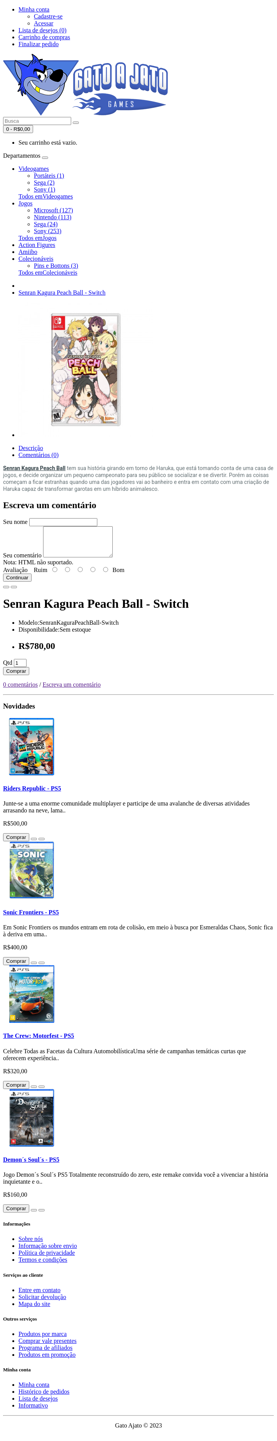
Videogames (33, 168)
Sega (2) (44, 182)
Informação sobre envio (47, 1251)
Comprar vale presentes (47, 1346)
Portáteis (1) (49, 175)
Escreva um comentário (72, 690)
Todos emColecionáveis (47, 272)
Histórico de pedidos (43, 1397)
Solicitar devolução (42, 1302)
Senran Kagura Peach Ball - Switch (61, 292)
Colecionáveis (35, 258)
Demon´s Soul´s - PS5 (31, 1165)
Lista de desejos (38, 1404)
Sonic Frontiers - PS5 (31, 918)
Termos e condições (42, 1265)
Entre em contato (39, 1296)
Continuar (17, 583)
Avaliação (15, 575)
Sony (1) (44, 189)
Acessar (43, 23)
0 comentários (20, 690)
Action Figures (36, 245)
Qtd (7, 668)
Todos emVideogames (45, 196)
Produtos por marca (42, 1339)
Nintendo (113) (53, 217)
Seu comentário (22, 561)
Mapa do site (34, 1309)
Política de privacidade (46, 1258)
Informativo (33, 1411)
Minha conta (33, 1390)
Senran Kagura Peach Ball (34, 468)
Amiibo (27, 252)
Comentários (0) (38, 455)
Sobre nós (30, 1244)
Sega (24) (46, 224)
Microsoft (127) (53, 210)
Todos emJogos (37, 238)
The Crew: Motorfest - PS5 (38, 1041)
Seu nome (15, 522)
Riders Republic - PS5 (32, 794)
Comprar (16, 677)
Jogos (25, 203)
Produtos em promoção (46, 1360)
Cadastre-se (48, 16)
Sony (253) (48, 231)
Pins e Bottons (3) (56, 265)
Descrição (30, 448)
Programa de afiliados (45, 1353)
